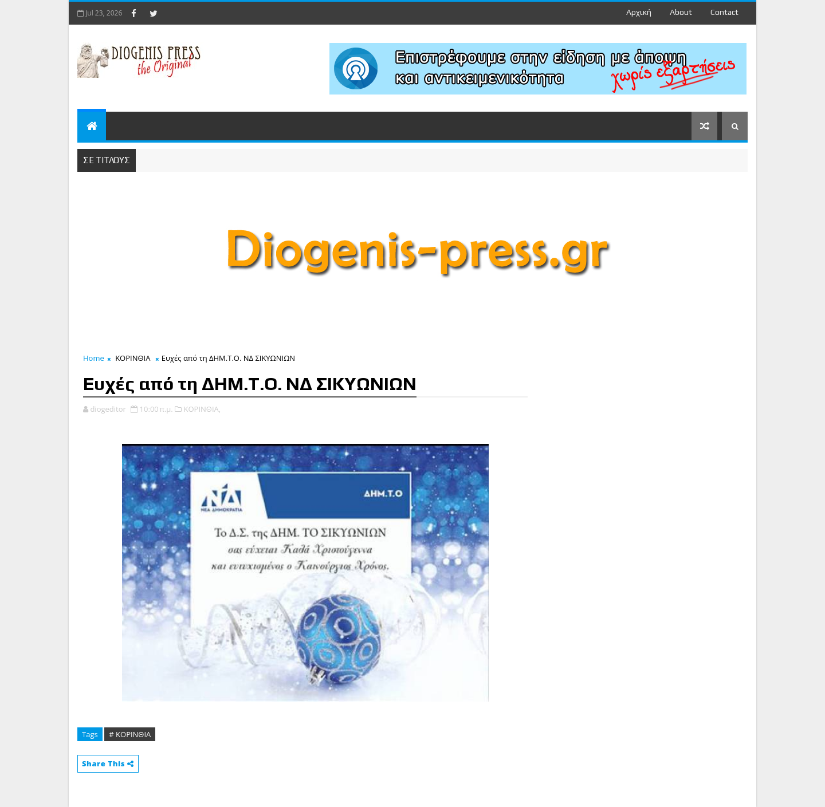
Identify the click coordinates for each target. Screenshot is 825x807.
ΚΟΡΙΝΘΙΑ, (202, 409)
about (681, 12)
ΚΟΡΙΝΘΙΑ (132, 358)
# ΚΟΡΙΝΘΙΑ (130, 734)
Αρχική (638, 12)
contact (724, 12)
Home (93, 358)
